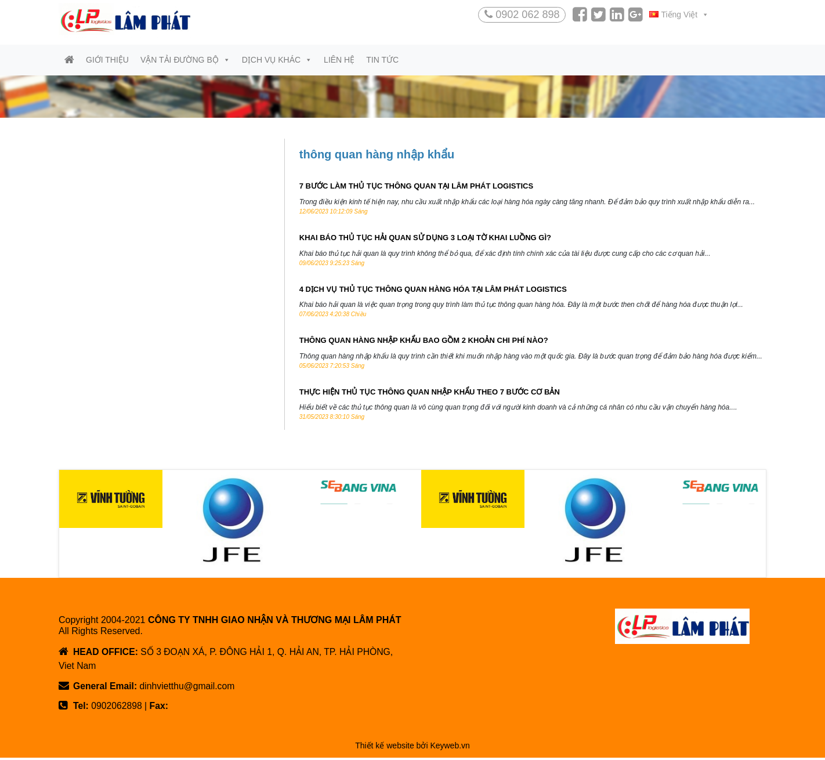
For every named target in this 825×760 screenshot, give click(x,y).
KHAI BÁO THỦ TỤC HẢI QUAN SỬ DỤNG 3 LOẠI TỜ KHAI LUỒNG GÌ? (425, 238)
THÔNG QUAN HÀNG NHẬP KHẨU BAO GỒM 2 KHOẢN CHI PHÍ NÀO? (423, 342)
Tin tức (382, 60)
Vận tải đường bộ (185, 60)
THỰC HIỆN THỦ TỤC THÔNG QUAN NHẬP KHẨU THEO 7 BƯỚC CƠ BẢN (429, 393)
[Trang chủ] (69, 60)
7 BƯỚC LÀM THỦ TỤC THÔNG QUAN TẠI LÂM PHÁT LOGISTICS (416, 187)
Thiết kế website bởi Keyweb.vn (412, 747)
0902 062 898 (521, 14)
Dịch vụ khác (277, 60)
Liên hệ (339, 60)
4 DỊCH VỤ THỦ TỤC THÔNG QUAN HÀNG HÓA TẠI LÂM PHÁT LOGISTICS (433, 290)
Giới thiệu (107, 60)
